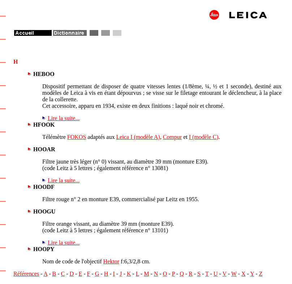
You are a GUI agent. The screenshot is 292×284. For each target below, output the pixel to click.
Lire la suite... (64, 118)
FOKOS (76, 137)
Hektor (111, 261)
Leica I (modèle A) (138, 137)
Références (26, 274)
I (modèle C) (204, 137)
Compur (172, 137)
